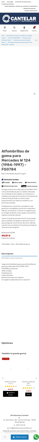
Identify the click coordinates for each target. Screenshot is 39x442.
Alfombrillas (6, 244)
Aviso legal (10, 2)
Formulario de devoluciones (23, 2)
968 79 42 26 (20, 425)
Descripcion (7, 254)
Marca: (4, 174)
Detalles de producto (12, 258)
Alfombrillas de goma (23, 244)
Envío (3, 2)
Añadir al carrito (19, 437)
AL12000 (10, 383)
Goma (13, 244)
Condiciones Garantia (8, 4)
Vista (28, 394)
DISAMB (28, 385)
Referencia (5, 233)
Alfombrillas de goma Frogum (16, 174)
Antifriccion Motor (10, 382)
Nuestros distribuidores (31, 10)
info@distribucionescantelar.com (20, 428)
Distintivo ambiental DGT (28, 382)
